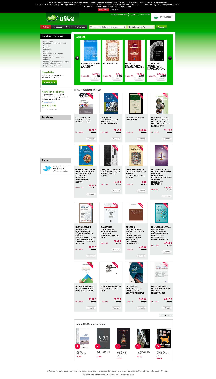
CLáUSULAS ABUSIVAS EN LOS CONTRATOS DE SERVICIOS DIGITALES (136, 290)
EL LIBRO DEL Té (110, 63)
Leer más (114, 10)
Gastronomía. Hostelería (53, 53)
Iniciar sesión (144, 15)
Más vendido (80, 27)
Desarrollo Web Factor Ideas (122, 375)
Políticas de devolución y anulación (112, 371)
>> (171, 315)
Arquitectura (48, 41)
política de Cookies (123, 7)
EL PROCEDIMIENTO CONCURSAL (135, 119)
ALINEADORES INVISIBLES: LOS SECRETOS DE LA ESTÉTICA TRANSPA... (156, 66)
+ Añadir (94, 79)
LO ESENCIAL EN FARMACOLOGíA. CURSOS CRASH (83, 120)
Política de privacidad (87, 371)
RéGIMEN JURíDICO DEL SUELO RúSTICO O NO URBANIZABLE (84, 289)
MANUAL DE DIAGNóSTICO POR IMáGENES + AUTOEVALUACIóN (109, 121)
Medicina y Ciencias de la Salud (56, 62)
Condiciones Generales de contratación (143, 371)
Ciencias (46, 45)
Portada (46, 27)
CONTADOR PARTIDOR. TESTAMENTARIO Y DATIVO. (111, 289)
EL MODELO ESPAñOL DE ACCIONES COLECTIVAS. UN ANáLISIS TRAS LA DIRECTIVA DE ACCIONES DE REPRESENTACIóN (161, 233)
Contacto (164, 371)
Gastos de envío (70, 371)
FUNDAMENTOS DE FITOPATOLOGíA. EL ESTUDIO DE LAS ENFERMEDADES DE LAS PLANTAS (160, 122)
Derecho (46, 47)
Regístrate (133, 15)
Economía (47, 49)
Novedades (57, 27)
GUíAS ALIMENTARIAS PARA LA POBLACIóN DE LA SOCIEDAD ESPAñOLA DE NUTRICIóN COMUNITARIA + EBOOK (85, 176)
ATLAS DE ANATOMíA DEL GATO (163, 354)
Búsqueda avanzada (119, 15)
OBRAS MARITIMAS (81, 353)
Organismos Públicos (51, 64)
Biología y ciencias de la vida (54, 43)
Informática (47, 56)
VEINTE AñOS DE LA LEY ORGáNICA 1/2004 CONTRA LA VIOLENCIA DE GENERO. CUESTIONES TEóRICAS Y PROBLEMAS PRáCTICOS (161, 177)
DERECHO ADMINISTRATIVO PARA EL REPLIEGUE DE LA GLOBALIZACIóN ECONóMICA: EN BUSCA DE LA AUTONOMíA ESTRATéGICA (135, 235)
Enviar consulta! (48, 102)
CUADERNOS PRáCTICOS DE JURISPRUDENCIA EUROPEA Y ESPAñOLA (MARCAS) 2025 (110, 232)
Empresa (46, 51)
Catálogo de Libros (53, 36)
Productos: (166, 17)
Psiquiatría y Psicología (52, 66)
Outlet (68, 27)
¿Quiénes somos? (54, 371)
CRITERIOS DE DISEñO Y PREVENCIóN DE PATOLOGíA (90, 65)
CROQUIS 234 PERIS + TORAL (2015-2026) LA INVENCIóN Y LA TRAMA (110, 173)
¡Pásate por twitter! (60, 171)
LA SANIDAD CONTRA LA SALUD (121, 354)
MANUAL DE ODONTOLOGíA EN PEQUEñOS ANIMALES (134, 65)
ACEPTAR (103, 10)
